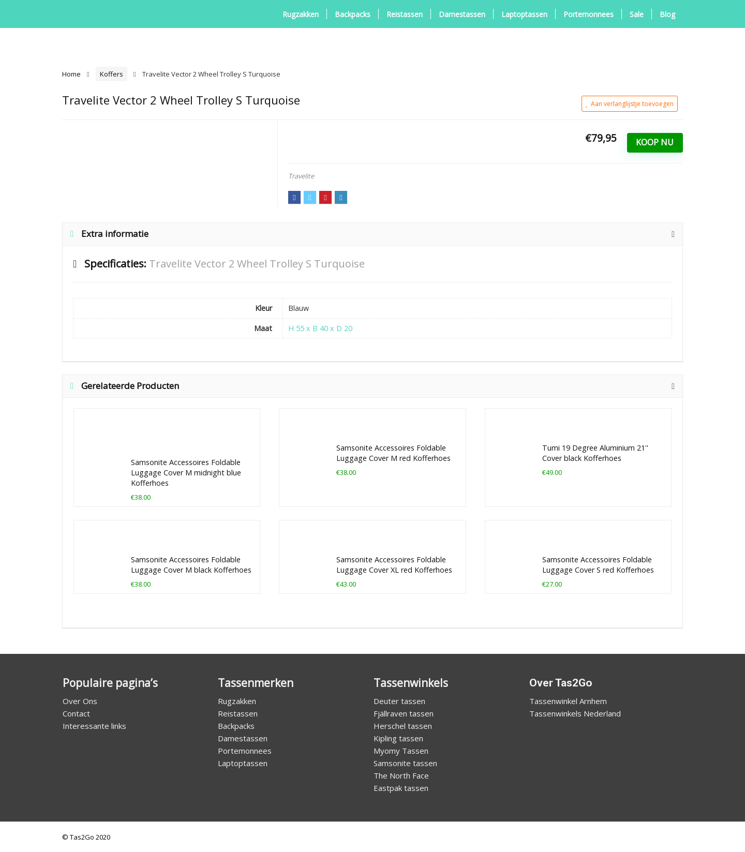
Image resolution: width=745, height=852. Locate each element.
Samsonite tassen (405, 763)
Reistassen (404, 14)
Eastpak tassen (401, 788)
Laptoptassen (524, 14)
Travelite (301, 176)
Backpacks (352, 14)
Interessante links (94, 726)
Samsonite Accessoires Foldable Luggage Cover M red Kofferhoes (393, 453)
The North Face (401, 775)
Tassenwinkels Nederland (575, 713)
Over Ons (80, 701)
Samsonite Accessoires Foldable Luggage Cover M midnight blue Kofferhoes (186, 472)
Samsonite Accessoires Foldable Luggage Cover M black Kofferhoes (191, 565)
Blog (667, 14)
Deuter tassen (399, 701)
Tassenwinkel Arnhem (568, 701)
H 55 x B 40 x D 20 (320, 328)
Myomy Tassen (401, 750)
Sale (637, 14)
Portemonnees (588, 14)
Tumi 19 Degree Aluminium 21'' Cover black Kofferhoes (595, 453)
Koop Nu (655, 142)
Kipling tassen (398, 738)
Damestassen (462, 14)
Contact (76, 713)
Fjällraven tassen (404, 713)
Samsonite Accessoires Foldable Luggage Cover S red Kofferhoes (598, 565)
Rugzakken (300, 14)
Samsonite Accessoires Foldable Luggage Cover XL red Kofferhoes (394, 565)
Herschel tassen (403, 726)
